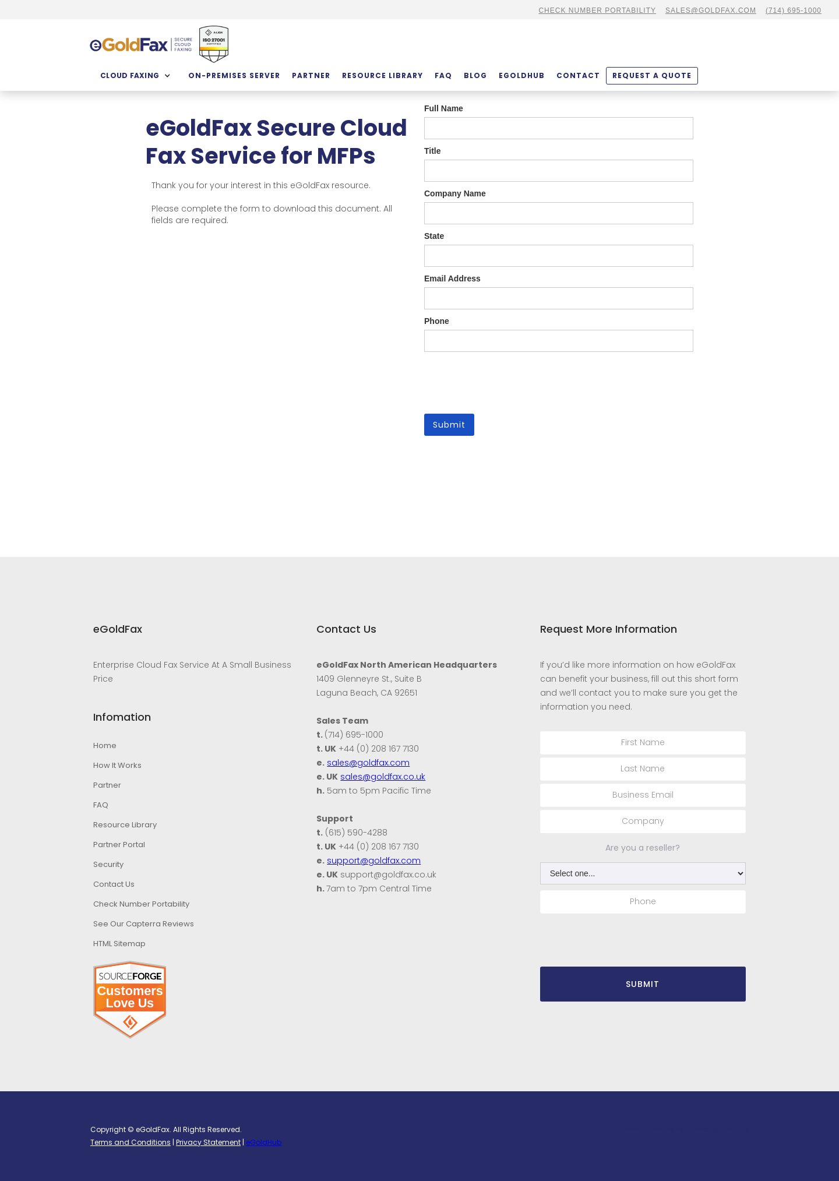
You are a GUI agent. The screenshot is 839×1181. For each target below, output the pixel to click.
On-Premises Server (234, 75)
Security (108, 864)
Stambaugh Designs (717, 1129)
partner (311, 75)
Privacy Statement (208, 1142)
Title (432, 151)
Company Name (455, 193)
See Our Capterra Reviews (143, 923)
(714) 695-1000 (794, 10)
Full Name (443, 108)
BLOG (475, 75)
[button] (135, 76)
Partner (107, 785)
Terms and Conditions (130, 1142)
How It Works (117, 765)
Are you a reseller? (642, 848)
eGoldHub (522, 75)
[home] (141, 44)
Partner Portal (119, 844)
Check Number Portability (141, 903)
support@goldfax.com (374, 860)
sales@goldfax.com (710, 10)
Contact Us (114, 884)
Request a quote (652, 75)
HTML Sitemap (119, 943)
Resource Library (382, 75)
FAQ (443, 75)
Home (105, 745)
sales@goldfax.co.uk (382, 776)
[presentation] (512, 380)
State (434, 236)
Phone (436, 321)
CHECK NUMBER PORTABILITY (597, 10)
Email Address (452, 278)
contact (578, 75)
